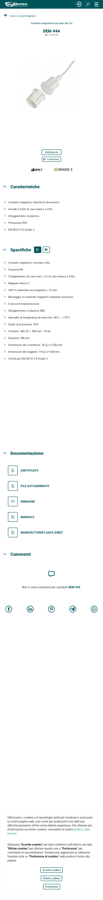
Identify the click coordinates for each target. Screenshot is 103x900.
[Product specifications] (46, 250)
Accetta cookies (51, 870)
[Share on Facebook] (9, 609)
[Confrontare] (51, 159)
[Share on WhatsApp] (94, 609)
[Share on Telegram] (73, 609)
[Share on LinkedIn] (30, 609)
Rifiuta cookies (51, 878)
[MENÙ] (96, 4)
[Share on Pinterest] (51, 609)
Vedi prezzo (51, 152)
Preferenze (51, 886)
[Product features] (37, 250)
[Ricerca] (87, 4)
